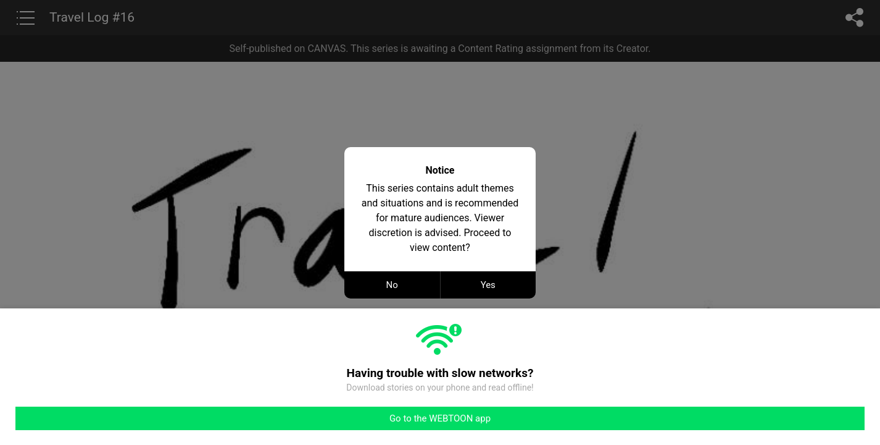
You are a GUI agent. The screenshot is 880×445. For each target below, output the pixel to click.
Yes (488, 284)
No (392, 284)
